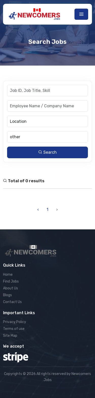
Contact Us (12, 302)
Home (8, 274)
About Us (10, 288)
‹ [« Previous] (38, 209)
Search (47, 152)
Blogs (7, 295)
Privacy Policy (14, 322)
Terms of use (14, 329)
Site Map (10, 335)
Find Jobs (11, 281)
